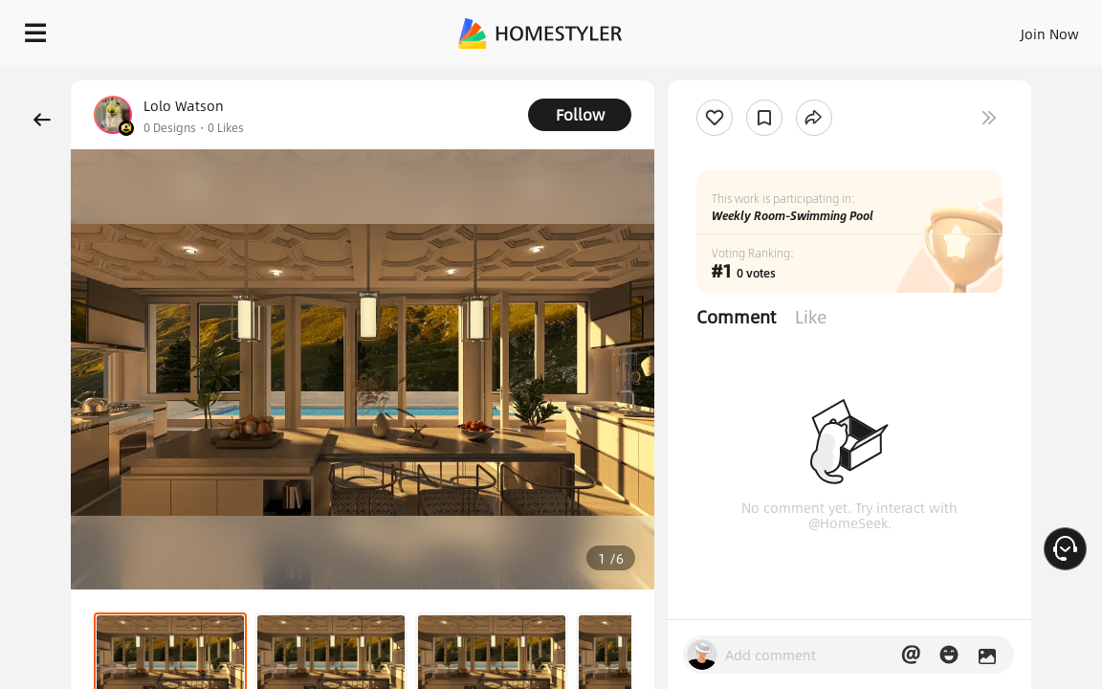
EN (902, 28)
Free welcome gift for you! (735, 76)
